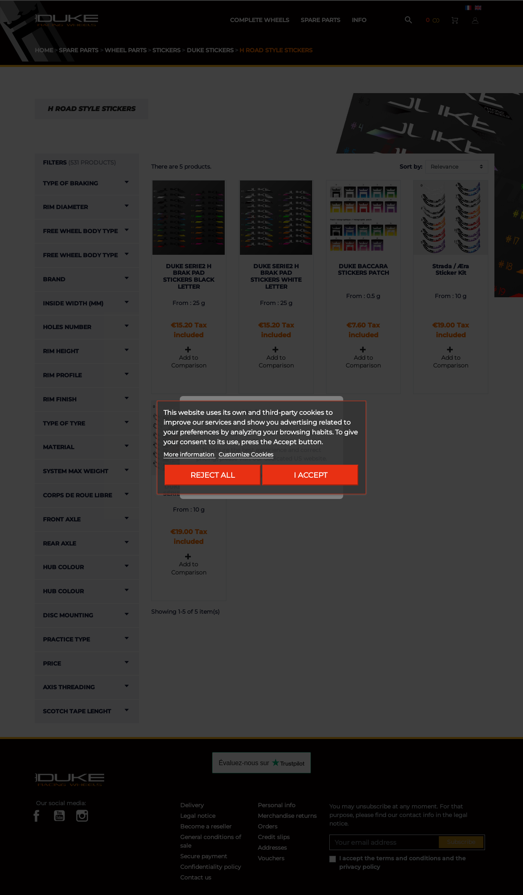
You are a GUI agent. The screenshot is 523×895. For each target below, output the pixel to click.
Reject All (212, 475)
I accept (310, 475)
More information (189, 454)
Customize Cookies (246, 454)
